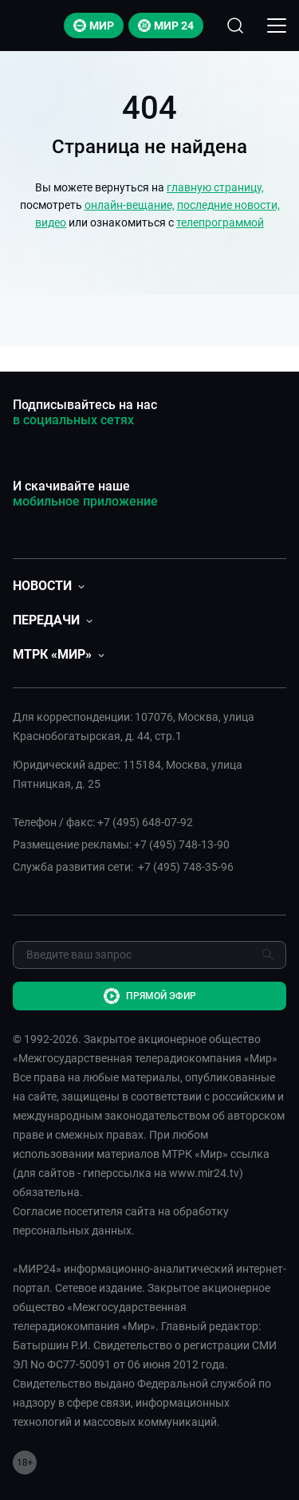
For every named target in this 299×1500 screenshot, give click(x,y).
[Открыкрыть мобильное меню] (276, 25)
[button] (49, 585)
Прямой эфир (150, 996)
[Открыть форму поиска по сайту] (235, 25)
